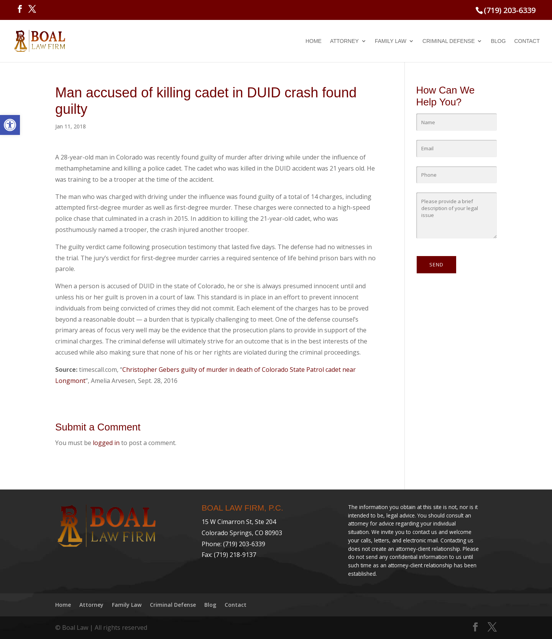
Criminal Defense (448, 41)
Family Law (390, 41)
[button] (10, 125)
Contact (527, 41)
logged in (106, 443)
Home (314, 41)
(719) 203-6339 (510, 10)
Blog (498, 41)
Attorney (344, 41)
